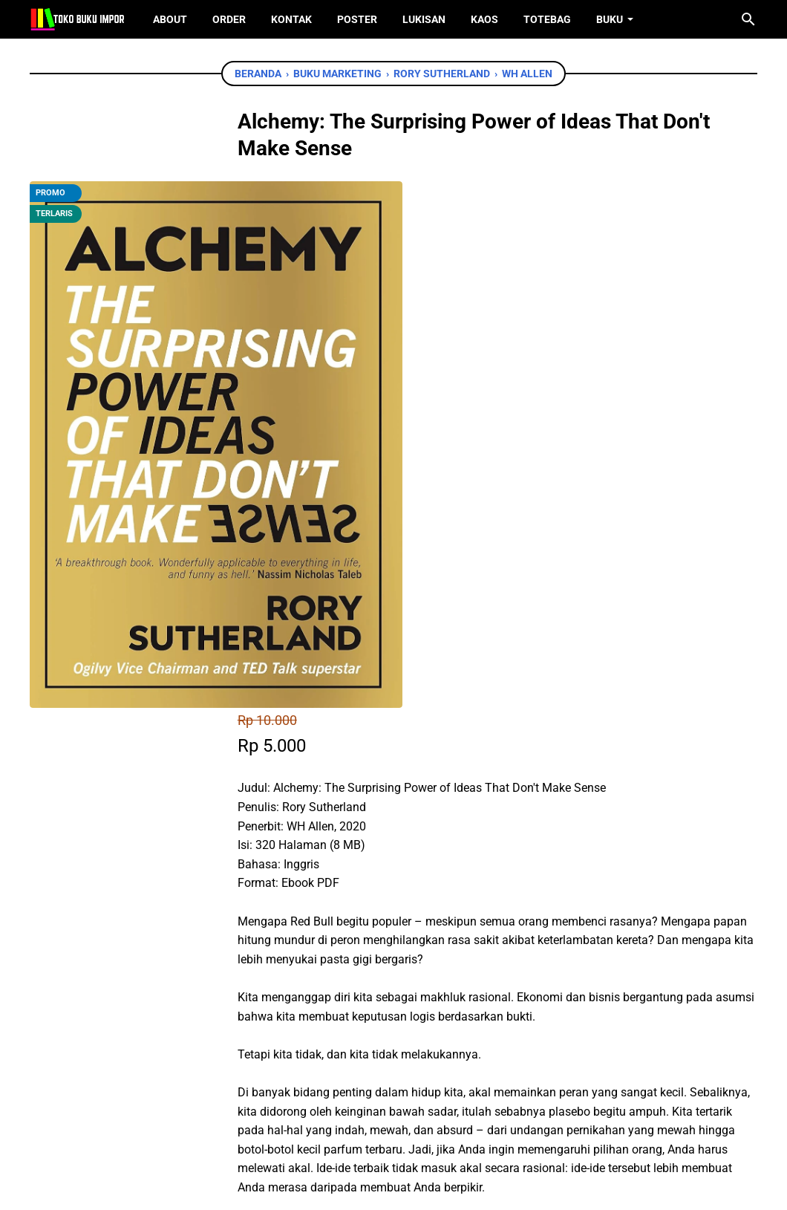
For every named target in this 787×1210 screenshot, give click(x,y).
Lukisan (423, 19)
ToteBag (547, 19)
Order (229, 19)
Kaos (484, 19)
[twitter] (353, 991)
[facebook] (320, 991)
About (170, 19)
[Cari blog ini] (748, 19)
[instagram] (416, 1127)
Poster (357, 19)
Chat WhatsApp (372, 905)
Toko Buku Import (413, 1187)
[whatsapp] (386, 991)
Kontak (291, 19)
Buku (609, 19)
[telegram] (420, 991)
